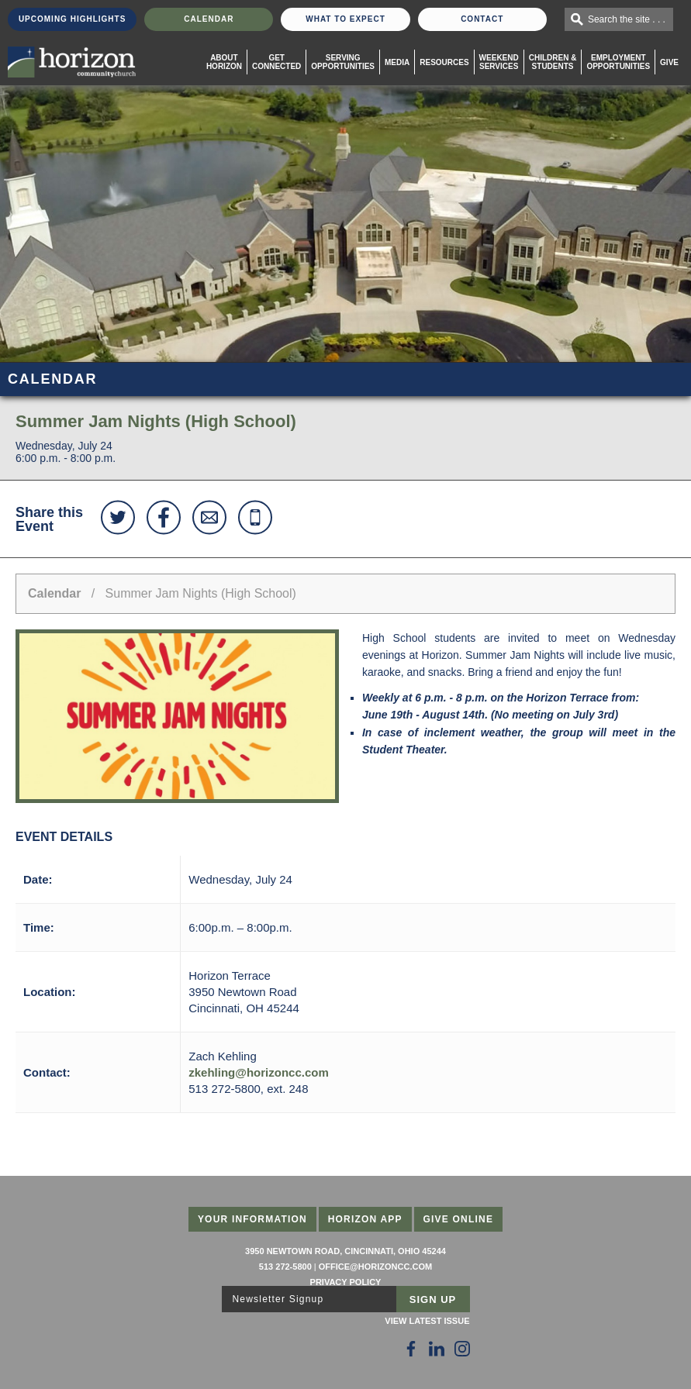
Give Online (458, 1219)
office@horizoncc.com (375, 1266)
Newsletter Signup (278, 1299)
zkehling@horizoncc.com (258, 1072)
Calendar (208, 19)
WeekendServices (499, 62)
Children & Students (553, 62)
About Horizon (224, 62)
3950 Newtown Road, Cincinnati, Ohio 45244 (345, 1251)
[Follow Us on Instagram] (462, 1348)
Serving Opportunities (343, 62)
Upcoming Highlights (72, 19)
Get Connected (276, 62)
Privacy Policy (346, 1282)
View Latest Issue (427, 1320)
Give (669, 62)
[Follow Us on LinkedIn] (436, 1348)
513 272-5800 (285, 1266)
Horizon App (365, 1219)
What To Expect (345, 19)
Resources (444, 62)
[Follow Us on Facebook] (411, 1348)
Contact (482, 19)
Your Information (252, 1219)
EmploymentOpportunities (618, 62)
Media (397, 62)
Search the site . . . (626, 19)
